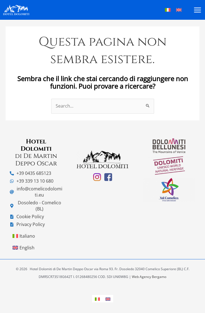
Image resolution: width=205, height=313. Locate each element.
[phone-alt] (30, 173)
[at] (36, 192)
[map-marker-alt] (36, 206)
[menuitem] (97, 298)
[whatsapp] (31, 181)
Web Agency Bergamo (149, 276)
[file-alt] (27, 216)
